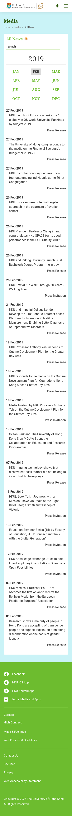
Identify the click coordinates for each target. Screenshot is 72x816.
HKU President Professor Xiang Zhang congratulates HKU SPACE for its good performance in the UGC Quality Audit (35, 236)
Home (7, 27)
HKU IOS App (16, 682)
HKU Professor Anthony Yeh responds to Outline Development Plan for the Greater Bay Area (36, 351)
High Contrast (13, 722)
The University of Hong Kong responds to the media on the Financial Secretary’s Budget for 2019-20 (37, 149)
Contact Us (11, 755)
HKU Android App (19, 690)
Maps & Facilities (15, 731)
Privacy (8, 772)
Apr (16, 80)
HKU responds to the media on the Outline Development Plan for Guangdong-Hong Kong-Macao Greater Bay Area (37, 380)
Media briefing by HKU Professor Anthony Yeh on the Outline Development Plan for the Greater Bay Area (37, 409)
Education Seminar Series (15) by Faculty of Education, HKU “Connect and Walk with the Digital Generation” (37, 534)
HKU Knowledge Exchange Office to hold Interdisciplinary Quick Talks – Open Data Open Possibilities (37, 563)
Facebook (14, 674)
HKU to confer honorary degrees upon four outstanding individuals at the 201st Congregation (36, 177)
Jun (56, 80)
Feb (36, 71)
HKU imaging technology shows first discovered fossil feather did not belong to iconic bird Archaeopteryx (37, 472)
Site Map (9, 764)
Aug (36, 89)
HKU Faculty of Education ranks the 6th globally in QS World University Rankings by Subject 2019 (36, 120)
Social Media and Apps (22, 699)
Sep (56, 89)
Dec (56, 98)
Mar (56, 71)
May (36, 80)
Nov (36, 98)
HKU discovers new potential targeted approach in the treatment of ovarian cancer (34, 206)
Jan (16, 71)
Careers (9, 715)
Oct (16, 98)
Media (17, 27)
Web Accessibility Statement (22, 781)
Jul (16, 89)
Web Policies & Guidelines (20, 740)
